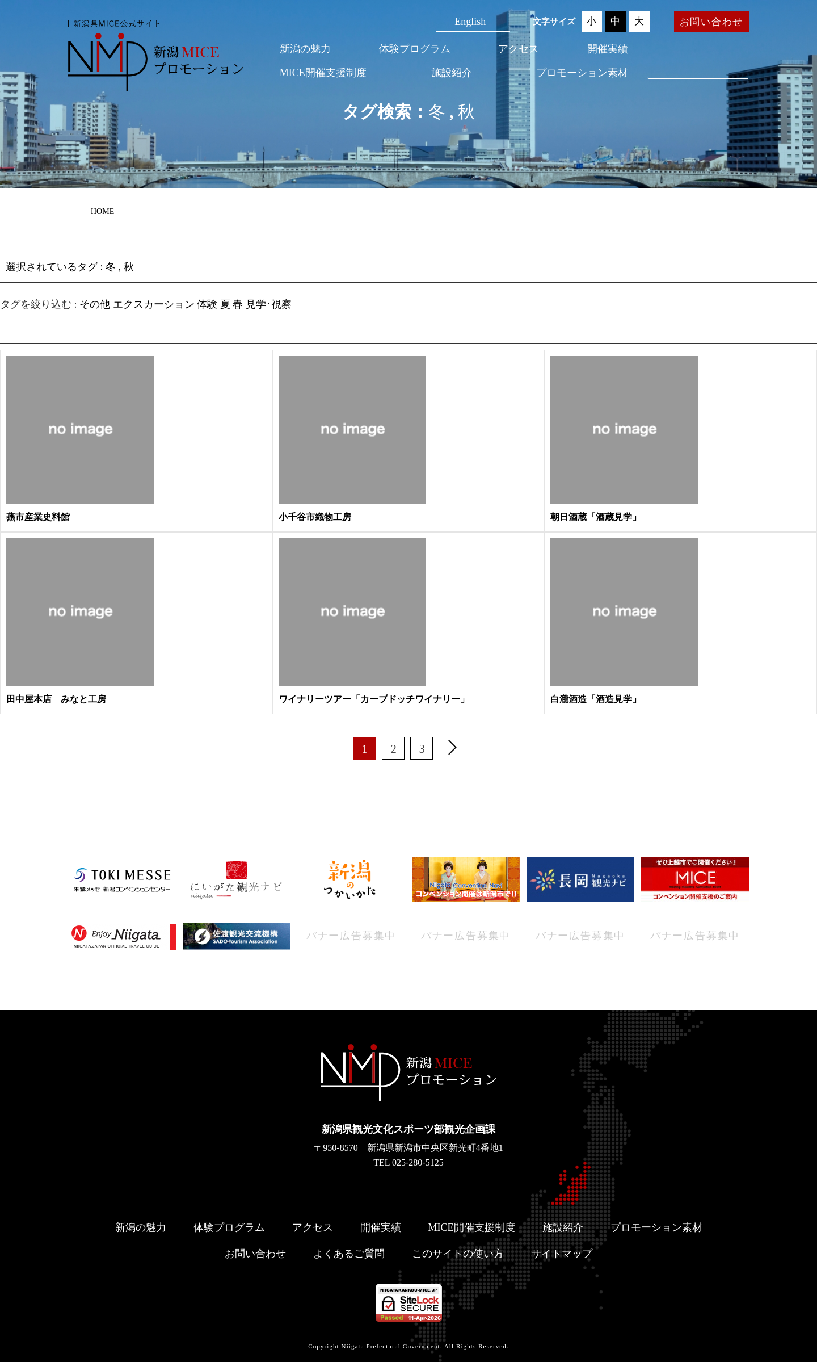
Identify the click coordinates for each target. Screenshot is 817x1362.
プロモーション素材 (582, 72)
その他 (94, 304)
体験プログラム (414, 49)
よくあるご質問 (349, 1253)
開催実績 (607, 49)
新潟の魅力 (305, 49)
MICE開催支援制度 (323, 72)
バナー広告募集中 (351, 935)
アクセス (518, 49)
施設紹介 (451, 72)
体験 (207, 304)
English (470, 21)
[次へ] (452, 748)
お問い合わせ (711, 21)
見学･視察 (269, 304)
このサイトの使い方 (458, 1253)
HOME (102, 211)
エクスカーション (154, 304)
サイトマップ (561, 1253)
